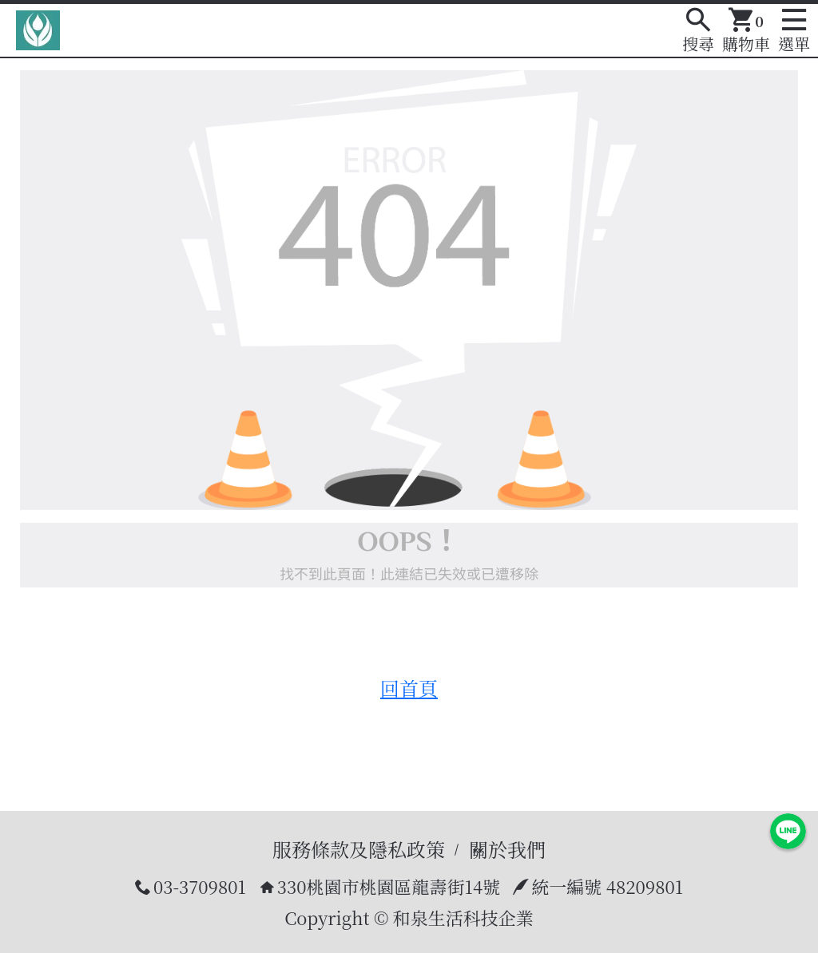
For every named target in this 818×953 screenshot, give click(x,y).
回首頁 (409, 688)
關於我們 (507, 849)
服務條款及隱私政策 (358, 849)
